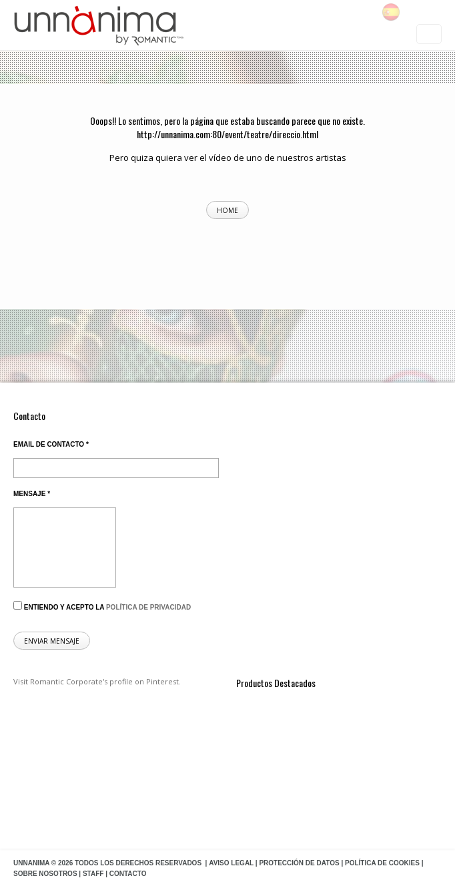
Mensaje (31, 493)
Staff (93, 873)
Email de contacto (51, 444)
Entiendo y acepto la (102, 606)
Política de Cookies (382, 863)
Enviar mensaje (51, 641)
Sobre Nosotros (45, 873)
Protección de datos (299, 863)
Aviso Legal (231, 863)
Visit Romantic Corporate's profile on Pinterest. (97, 681)
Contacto (128, 873)
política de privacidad (148, 607)
